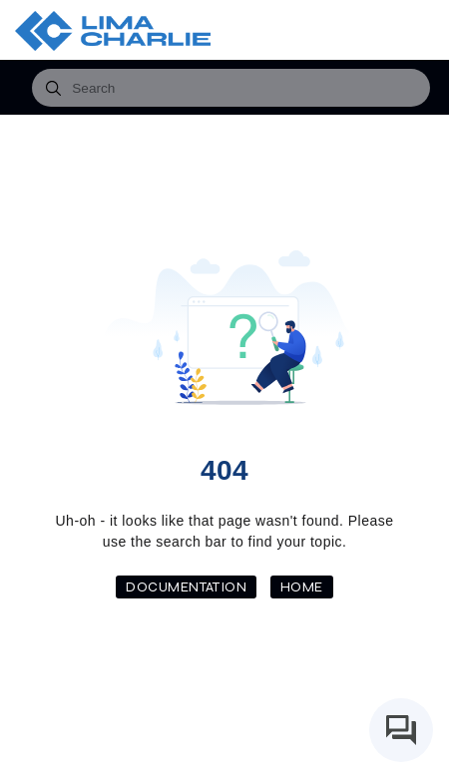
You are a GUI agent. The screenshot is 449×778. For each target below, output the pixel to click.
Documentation (186, 587)
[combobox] (231, 88)
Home (301, 587)
